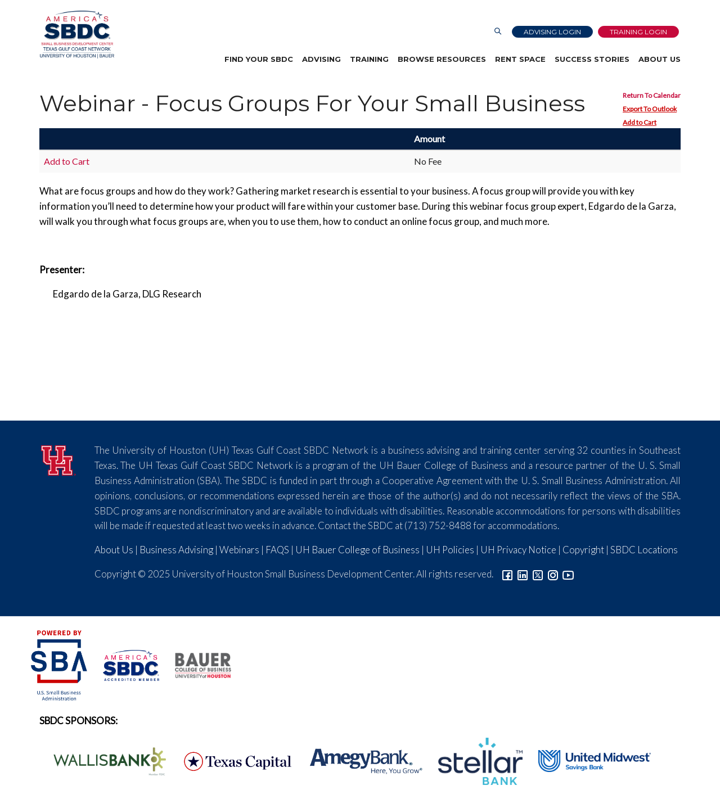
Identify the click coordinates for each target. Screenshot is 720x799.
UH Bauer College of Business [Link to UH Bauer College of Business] (357, 550)
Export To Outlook (650, 109)
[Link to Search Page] (498, 32)
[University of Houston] (58, 458)
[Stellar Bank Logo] (474, 760)
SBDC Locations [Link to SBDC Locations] (644, 550)
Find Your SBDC (258, 59)
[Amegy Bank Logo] (360, 760)
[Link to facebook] (507, 574)
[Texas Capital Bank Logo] (232, 760)
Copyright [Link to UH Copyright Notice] (583, 550)
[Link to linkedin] (522, 574)
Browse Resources (442, 59)
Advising (321, 59)
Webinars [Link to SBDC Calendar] (239, 550)
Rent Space (520, 59)
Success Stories (592, 59)
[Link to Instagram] (553, 574)
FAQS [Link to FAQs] (277, 550)
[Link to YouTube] (568, 574)
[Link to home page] (76, 34)
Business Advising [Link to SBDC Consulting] (176, 550)
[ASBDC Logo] (125, 664)
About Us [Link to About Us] (113, 550)
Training (369, 59)
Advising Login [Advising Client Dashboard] (552, 32)
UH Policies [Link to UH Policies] (450, 550)
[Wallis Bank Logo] (103, 760)
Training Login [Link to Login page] (638, 32)
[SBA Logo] (60, 664)
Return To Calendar (652, 95)
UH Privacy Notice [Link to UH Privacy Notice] (518, 550)
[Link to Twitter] (537, 574)
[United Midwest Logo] (587, 760)
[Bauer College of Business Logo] (196, 664)
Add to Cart (639, 122)
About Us (659, 59)
